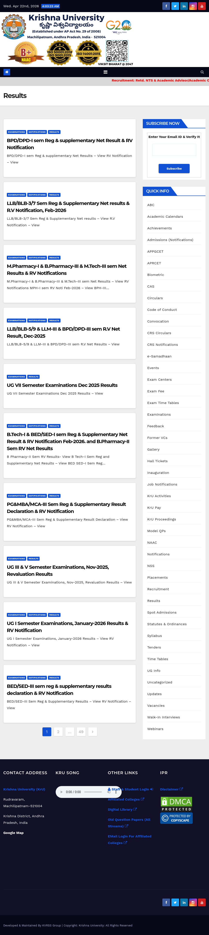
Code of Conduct (162, 310)
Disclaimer (171, 789)
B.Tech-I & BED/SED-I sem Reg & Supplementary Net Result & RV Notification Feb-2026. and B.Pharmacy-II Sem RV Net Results (68, 441)
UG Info (153, 671)
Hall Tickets (157, 461)
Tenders (154, 647)
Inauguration (158, 473)
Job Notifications (162, 484)
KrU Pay (154, 508)
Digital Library (122, 809)
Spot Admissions (161, 612)
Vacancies (156, 705)
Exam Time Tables (163, 403)
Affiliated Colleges (126, 799)
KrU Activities (159, 496)
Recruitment (158, 589)
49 (81, 731)
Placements (157, 577)
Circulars (155, 298)
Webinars (155, 729)
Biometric (155, 275)
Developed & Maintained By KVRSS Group (32, 925)
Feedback (155, 426)
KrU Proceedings (161, 519)
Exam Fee (155, 391)
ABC (150, 205)
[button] (202, 72)
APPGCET (155, 251)
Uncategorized (159, 682)
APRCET (154, 263)
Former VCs (157, 438)
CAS (150, 286)
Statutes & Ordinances (167, 624)
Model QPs (156, 531)
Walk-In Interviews (163, 717)
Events (153, 368)
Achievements (159, 228)
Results (54, 132)
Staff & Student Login (130, 789)
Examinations (16, 132)
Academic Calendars (165, 216)
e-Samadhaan (159, 356)
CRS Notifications (162, 344)
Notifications (37, 132)
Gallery (153, 449)
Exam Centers (159, 379)
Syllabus (154, 636)
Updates (154, 694)
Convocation (158, 321)
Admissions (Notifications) (170, 240)
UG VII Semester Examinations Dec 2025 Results (62, 385)
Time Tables (157, 659)
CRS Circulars (159, 333)
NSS (150, 566)
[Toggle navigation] (105, 72)
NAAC (152, 542)
